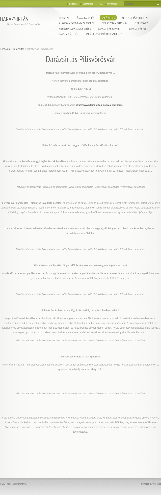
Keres (157, 3)
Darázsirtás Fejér (68, 34)
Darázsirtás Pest (138, 28)
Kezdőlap (64, 17)
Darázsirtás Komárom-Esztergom (104, 34)
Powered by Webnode (151, 484)
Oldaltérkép (88, 4)
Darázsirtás (108, 17)
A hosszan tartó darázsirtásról (76, 23)
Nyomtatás (112, 4)
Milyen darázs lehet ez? (135, 17)
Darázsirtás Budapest (110, 28)
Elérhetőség (141, 23)
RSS (100, 4)
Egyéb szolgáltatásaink (114, 23)
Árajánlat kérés (85, 17)
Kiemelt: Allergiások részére (75, 28)
